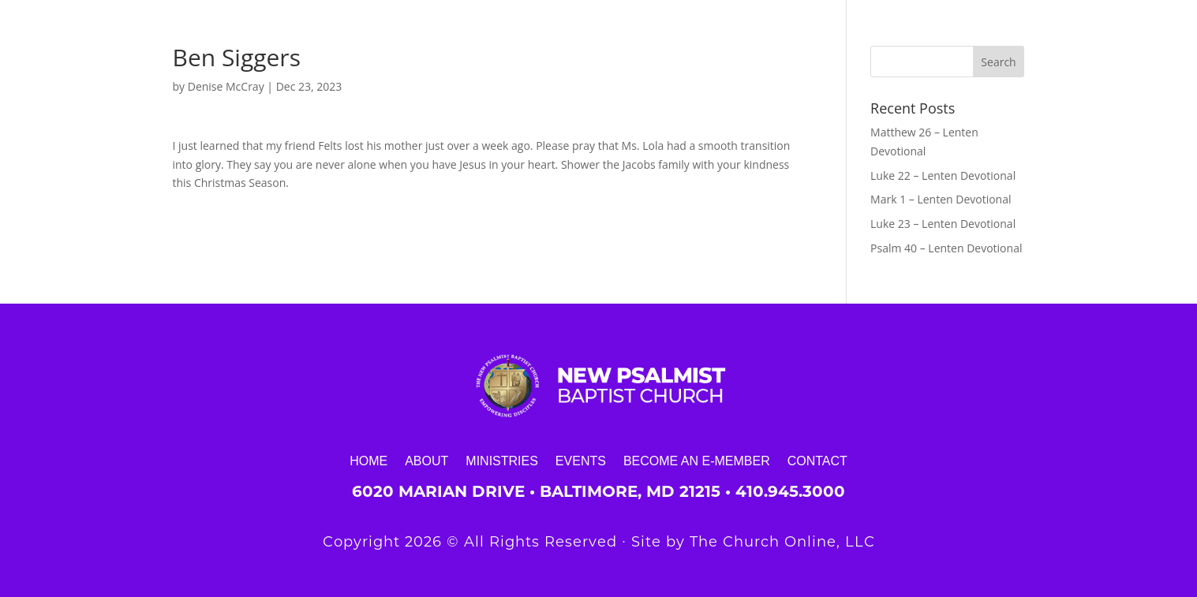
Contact (817, 460)
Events (580, 460)
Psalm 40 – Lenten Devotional (946, 248)
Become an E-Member (696, 460)
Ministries (502, 460)
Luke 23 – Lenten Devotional (943, 223)
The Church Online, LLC (782, 541)
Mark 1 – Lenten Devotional (940, 199)
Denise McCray (226, 86)
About (426, 460)
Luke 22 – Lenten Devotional (943, 175)
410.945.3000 (790, 491)
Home (368, 460)
